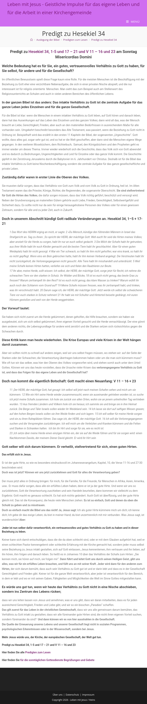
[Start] (31, 39)
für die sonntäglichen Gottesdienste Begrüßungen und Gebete (57, 660)
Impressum (88, 694)
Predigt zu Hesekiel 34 (104, 39)
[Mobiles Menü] (133, 21)
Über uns (57, 694)
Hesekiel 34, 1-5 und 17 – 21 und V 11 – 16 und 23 (72, 51)
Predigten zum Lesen (38, 652)
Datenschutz (72, 694)
